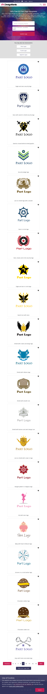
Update (23, 34)
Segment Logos (23, 54)
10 (26, 663)
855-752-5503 (17, 1)
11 (29, 663)
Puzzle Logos (23, 50)
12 (32, 663)
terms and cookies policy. (16, 686)
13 (36, 663)
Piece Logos (23, 46)
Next (41, 663)
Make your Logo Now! (23, 668)
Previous (7, 663)
